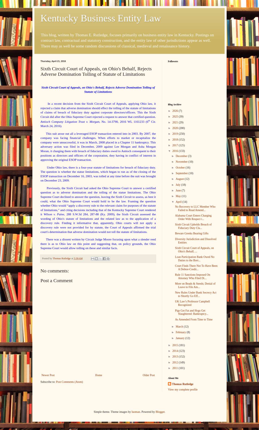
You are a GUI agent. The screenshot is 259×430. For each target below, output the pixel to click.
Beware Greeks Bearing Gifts (191, 233)
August (180, 178)
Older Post (149, 375)
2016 (175, 151)
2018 (175, 139)
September (182, 173)
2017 (175, 145)
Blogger (160, 411)
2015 (175, 345)
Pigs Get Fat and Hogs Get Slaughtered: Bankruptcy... (191, 312)
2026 (175, 110)
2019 (175, 133)
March (180, 326)
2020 (175, 128)
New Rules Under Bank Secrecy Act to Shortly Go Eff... (195, 294)
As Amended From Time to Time (194, 319)
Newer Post (48, 375)
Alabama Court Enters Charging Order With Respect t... (193, 217)
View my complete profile (183, 389)
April (179, 201)
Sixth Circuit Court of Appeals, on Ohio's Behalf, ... (194, 249)
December (182, 156)
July (178, 184)
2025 (175, 116)
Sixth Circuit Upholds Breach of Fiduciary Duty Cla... (193, 226)
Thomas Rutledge (182, 384)
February (181, 332)
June (179, 190)
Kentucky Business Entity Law (100, 18)
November (182, 161)
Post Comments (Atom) (69, 381)
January (180, 338)
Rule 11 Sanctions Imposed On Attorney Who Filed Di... (192, 276)
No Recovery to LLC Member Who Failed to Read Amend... (195, 208)
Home (98, 375)
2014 (175, 350)
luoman (136, 411)
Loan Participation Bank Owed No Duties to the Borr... (194, 258)
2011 (175, 368)
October (181, 167)
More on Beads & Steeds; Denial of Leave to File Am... (195, 285)
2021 (175, 122)
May (179, 196)
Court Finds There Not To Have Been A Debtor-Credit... (196, 267)
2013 (175, 356)
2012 (175, 362)
